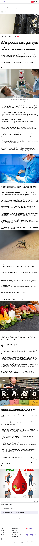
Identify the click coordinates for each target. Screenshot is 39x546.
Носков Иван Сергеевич (8, 504)
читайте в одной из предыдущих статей (28, 58)
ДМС (32, 1)
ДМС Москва (3, 532)
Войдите (4, 512)
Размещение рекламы (15, 528)
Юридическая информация (16, 532)
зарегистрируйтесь (10, 512)
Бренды (2, 534)
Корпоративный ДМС (15, 536)
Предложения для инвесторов (16, 534)
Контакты (2, 530)
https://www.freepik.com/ (19, 184)
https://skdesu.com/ (21, 407)
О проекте (2, 528)
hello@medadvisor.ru (31, 531)
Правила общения (14, 530)
